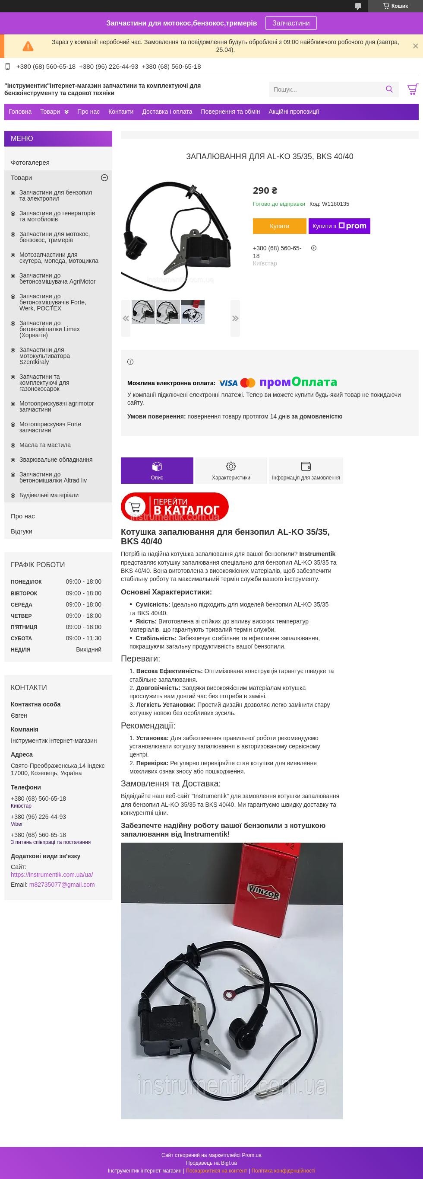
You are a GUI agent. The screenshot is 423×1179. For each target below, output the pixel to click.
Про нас (88, 111)
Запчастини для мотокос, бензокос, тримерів (54, 236)
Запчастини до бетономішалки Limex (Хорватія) (49, 329)
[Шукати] (389, 89)
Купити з (339, 226)
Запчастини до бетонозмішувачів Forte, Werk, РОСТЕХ (52, 302)
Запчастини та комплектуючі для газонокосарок (44, 382)
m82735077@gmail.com (62, 884)
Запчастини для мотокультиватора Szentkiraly (44, 355)
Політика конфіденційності (284, 1171)
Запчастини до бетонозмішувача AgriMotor (57, 278)
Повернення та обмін (230, 111)
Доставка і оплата (167, 111)
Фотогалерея (30, 162)
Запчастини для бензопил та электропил (55, 195)
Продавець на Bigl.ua (211, 1163)
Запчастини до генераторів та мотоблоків (57, 216)
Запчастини (291, 23)
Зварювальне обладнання (56, 459)
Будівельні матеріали (49, 495)
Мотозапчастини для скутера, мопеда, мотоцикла (58, 257)
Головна (20, 111)
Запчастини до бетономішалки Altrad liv (53, 477)
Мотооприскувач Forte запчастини (50, 427)
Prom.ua (252, 1155)
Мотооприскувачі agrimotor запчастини (56, 406)
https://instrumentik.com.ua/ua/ (52, 874)
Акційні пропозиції (294, 111)
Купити (280, 226)
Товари (50, 111)
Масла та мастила (45, 444)
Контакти (120, 111)
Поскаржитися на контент (216, 1171)
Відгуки (21, 531)
